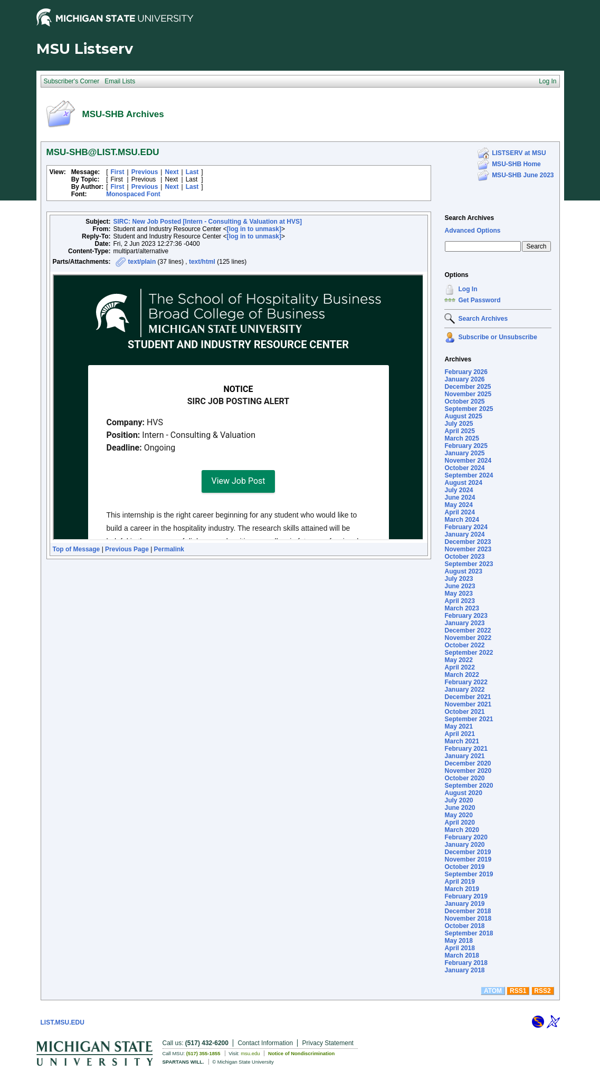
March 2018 (461, 955)
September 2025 (468, 409)
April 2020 (459, 822)
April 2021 (459, 734)
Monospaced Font (133, 194)
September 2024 (468, 475)
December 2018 (467, 911)
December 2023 (467, 542)
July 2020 (458, 800)
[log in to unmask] (254, 229)
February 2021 (465, 748)
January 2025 (464, 453)
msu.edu (250, 1053)
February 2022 (465, 682)
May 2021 (458, 726)
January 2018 (464, 970)
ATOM (493, 991)
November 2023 (467, 549)
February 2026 (465, 372)
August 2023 (463, 571)
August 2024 (463, 482)
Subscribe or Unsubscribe (497, 337)
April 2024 (459, 512)
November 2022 (467, 638)
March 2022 (461, 674)
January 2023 (464, 623)
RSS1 (518, 991)
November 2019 (467, 859)
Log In (467, 289)
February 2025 (465, 446)
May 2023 (458, 593)
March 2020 (461, 830)
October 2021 (464, 711)
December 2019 (467, 852)
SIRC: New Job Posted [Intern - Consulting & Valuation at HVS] (207, 221)
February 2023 (465, 615)
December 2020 (467, 763)
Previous (144, 172)
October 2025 (464, 401)
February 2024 (465, 527)
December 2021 (467, 697)
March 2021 (461, 741)
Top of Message (76, 549)
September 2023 (468, 564)
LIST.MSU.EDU (62, 1022)
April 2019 (459, 881)
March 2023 (461, 608)
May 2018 (458, 940)
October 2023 (464, 556)
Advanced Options (472, 230)
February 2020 (465, 837)
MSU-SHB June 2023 (523, 175)
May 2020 (458, 815)
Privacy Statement (328, 1043)
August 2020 (463, 793)
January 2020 (464, 844)
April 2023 (459, 601)
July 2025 (458, 423)
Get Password (479, 300)
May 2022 (458, 660)
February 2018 (465, 963)
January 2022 (464, 689)
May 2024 (458, 505)
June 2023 (459, 586)
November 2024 (467, 460)
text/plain (142, 261)
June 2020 (459, 807)
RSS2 (542, 991)
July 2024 (458, 490)
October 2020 (464, 778)
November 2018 (467, 918)
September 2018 (468, 933)
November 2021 (467, 704)
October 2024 (464, 468)
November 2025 (467, 394)
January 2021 (464, 756)
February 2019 (465, 896)
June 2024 (459, 497)
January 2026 (464, 379)
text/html (202, 261)
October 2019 (464, 867)
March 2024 (461, 519)
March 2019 (461, 889)
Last (192, 172)
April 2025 (459, 431)
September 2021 (468, 719)
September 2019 (468, 874)
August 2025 (463, 416)
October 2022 (464, 645)
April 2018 (459, 948)
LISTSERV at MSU (519, 153)
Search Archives (469, 218)
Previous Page (127, 549)
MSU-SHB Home (516, 164)
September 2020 (468, 785)
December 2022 (467, 630)
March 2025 (461, 438)
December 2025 (467, 386)
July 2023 (458, 578)
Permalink (169, 549)
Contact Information (265, 1043)
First (118, 172)
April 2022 (459, 667)
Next (171, 172)
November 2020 (467, 770)
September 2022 (468, 652)
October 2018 (464, 926)
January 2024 (464, 534)
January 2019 (464, 903)
